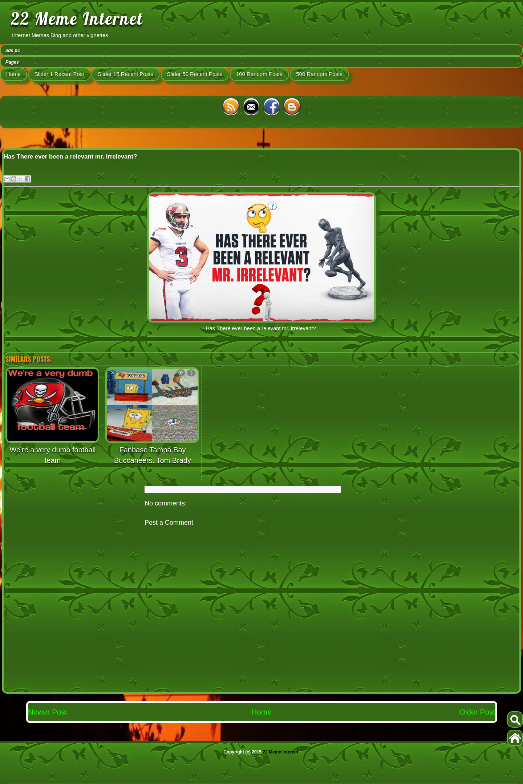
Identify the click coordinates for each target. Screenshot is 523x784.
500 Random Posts (319, 74)
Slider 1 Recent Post (59, 74)
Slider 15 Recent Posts (125, 74)
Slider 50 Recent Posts (195, 74)
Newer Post (48, 712)
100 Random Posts (259, 74)
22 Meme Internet (77, 18)
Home (13, 74)
